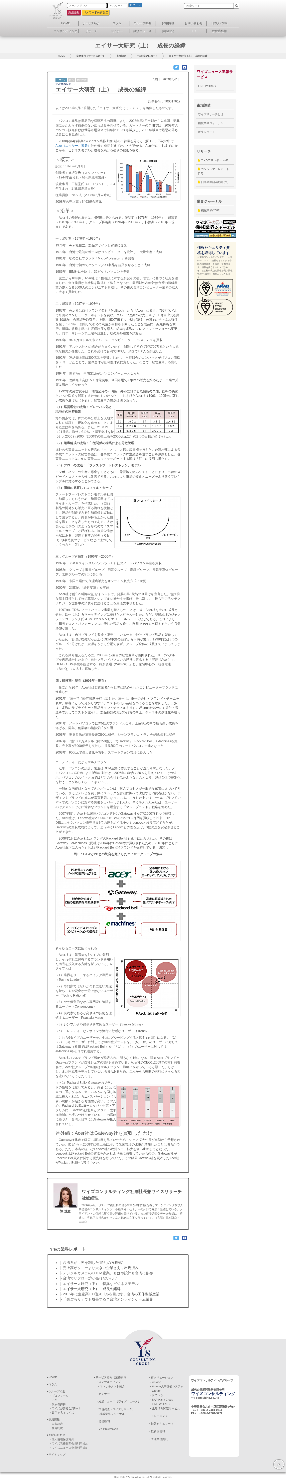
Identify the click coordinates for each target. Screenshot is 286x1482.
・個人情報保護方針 (61, 1439)
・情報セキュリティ (160, 1423)
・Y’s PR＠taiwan (107, 1429)
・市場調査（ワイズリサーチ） (115, 1409)
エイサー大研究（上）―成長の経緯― (189, 56)
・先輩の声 (56, 1423)
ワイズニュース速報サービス (215, 74)
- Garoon (155, 1390)
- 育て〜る (156, 1395)
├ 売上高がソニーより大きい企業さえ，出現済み (99, 1268)
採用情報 (168, 23)
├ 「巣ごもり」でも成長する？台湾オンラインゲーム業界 (106, 1299)
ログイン (135, 5)
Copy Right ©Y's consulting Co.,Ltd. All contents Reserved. (143, 1477)
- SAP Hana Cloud (161, 1399)
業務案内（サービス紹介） (90, 56)
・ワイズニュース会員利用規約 (68, 1447)
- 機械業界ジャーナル (111, 1413)
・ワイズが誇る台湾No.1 (64, 1408)
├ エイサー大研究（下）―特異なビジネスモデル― (100, 1284)
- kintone (155, 1382)
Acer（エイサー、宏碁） (73, 145)
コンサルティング (65, 31)
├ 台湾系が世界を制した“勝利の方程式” (91, 1263)
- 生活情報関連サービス (165, 1408)
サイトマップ (56, 1454)
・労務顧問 (103, 1421)
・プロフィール (58, 1395)
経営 (71, 79)
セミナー (117, 31)
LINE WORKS (207, 86)
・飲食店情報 (156, 1431)
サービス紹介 (91, 23)
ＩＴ (194, 31)
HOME (65, 23)
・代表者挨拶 (57, 1404)
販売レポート (206, 132)
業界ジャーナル (209, 202)
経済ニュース (142, 31)
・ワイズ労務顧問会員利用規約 (68, 1443)
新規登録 (74, 12)
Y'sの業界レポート (147, 56)
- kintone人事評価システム (166, 1386)
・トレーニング (158, 1415)
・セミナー (103, 1393)
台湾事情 (82, 79)
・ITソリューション (160, 1377)
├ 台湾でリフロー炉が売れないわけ (88, 1278)
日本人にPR (219, 23)
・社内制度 (56, 1428)
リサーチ (91, 31)
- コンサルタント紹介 (111, 1386)
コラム (116, 23)
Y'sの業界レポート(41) (214, 160)
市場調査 (121, 56)
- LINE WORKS (159, 1404)
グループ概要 (142, 23)
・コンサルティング (108, 1381)
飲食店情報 (219, 31)
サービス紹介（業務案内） (112, 1377)
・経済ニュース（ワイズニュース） (118, 1401)
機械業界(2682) (209, 210)
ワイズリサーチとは (210, 114)
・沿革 (53, 1400)
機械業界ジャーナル (210, 123)
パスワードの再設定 (95, 12)
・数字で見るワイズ (61, 1412)
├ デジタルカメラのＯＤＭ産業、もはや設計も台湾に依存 (106, 1273)
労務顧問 (168, 31)
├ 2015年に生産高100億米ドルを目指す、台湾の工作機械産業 (109, 1294)
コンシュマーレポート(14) (213, 171)
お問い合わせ (194, 23)
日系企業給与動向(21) (213, 182)
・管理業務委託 (158, 1439)
